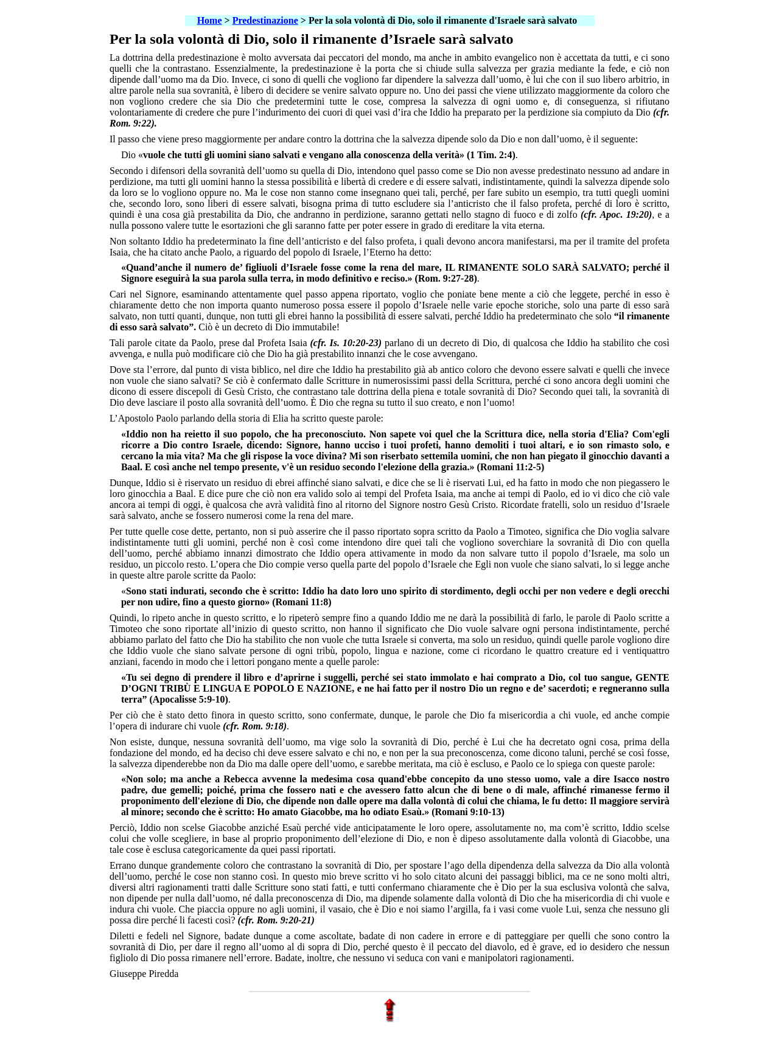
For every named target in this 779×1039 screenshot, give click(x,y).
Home (209, 20)
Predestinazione (265, 20)
